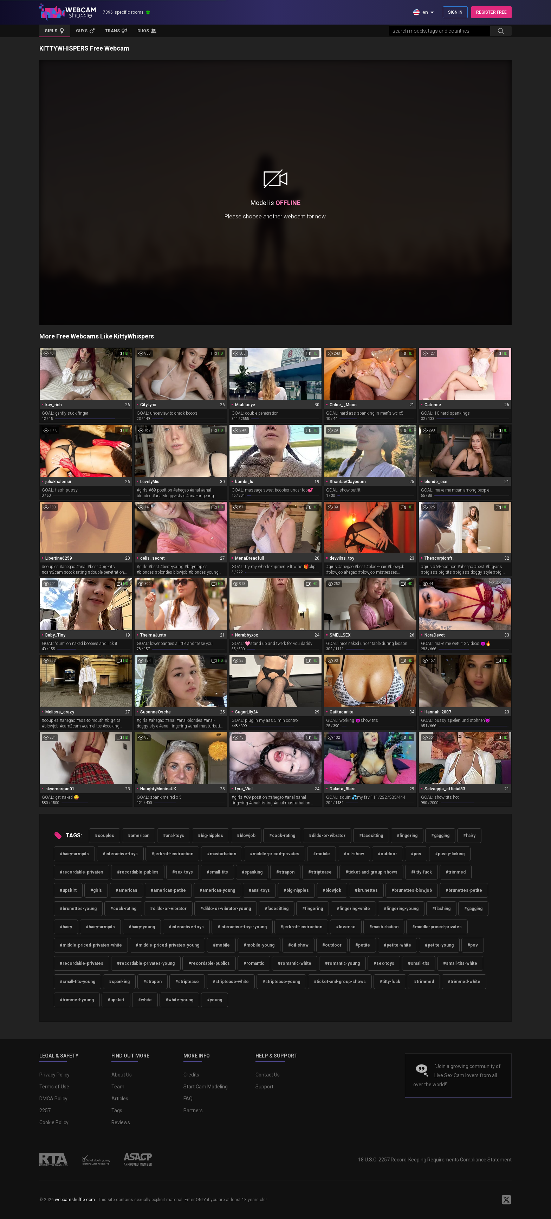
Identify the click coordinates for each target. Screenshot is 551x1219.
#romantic (254, 963)
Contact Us (267, 1074)
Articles (119, 1098)
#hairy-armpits (74, 853)
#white (145, 999)
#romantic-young (342, 963)
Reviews (120, 1122)
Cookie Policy (54, 1122)
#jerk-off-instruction (172, 853)
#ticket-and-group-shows (371, 872)
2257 (45, 1110)
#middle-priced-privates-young (167, 945)
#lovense (346, 926)
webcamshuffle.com (75, 1199)
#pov (416, 853)
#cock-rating (282, 835)
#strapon (285, 872)
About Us (121, 1074)
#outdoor (387, 853)
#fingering (407, 835)
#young (214, 999)
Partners (193, 1110)
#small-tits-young (77, 981)
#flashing (441, 908)
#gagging (440, 835)
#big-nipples (210, 835)
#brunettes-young (78, 908)
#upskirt (68, 890)
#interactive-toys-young (242, 926)
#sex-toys (182, 872)
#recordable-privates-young (146, 963)
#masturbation (221, 853)
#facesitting (371, 835)
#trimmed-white (464, 981)
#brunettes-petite (464, 890)
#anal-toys (173, 835)
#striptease (320, 872)
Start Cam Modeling (205, 1086)
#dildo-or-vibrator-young (225, 908)
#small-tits (217, 872)
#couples (104, 835)
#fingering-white (353, 908)
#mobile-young (259, 945)
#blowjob (246, 835)
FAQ (188, 1098)
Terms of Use (54, 1086)
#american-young (217, 890)
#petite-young (439, 945)
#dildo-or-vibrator (327, 835)
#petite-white (397, 945)
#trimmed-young (77, 999)
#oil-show (354, 853)
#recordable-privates (81, 872)
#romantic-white (294, 963)
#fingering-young (401, 908)
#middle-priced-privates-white (91, 945)
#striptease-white (231, 981)
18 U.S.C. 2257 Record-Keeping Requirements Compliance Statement (435, 1159)
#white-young (179, 999)
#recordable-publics (137, 872)
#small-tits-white (460, 963)
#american (138, 835)
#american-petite (168, 890)
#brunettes (366, 890)
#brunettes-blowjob (411, 890)
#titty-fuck (421, 872)
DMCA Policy (53, 1098)
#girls (96, 890)
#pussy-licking (450, 853)
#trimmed (456, 872)
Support (264, 1086)
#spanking (252, 872)
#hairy (469, 835)
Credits (191, 1074)
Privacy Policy (54, 1074)
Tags (116, 1110)
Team (117, 1086)
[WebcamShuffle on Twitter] (506, 1199)
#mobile (321, 853)
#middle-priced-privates (274, 853)
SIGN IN (455, 12)
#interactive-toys (120, 853)
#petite (362, 945)
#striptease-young (281, 981)
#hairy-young (142, 926)
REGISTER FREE (491, 12)
